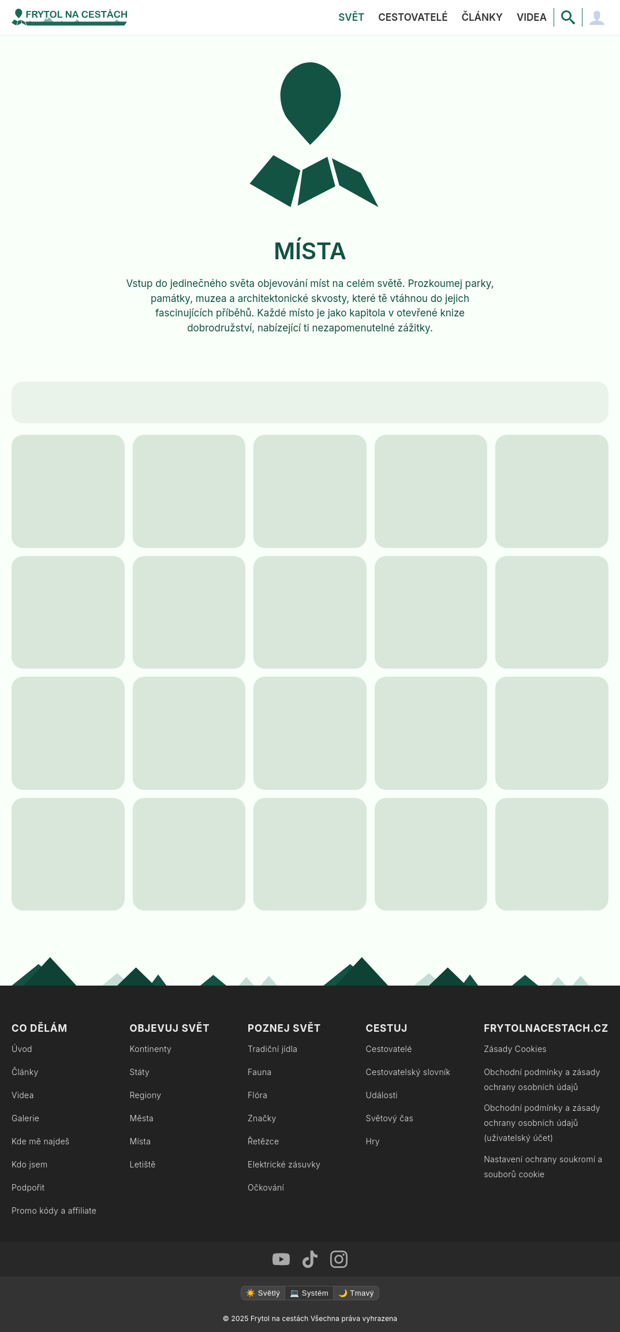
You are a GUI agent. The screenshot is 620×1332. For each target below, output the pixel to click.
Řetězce (263, 1141)
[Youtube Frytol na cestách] (281, 1259)
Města (142, 1118)
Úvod (22, 1049)
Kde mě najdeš (40, 1141)
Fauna (259, 1072)
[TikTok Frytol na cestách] (310, 1259)
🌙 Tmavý (356, 1293)
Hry (373, 1141)
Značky (262, 1118)
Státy (140, 1072)
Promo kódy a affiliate (54, 1210)
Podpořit (28, 1187)
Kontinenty (151, 1049)
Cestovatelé (412, 17)
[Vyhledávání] (568, 17)
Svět (351, 17)
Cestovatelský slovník (408, 1072)
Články (482, 17)
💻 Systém (309, 1293)
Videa (532, 17)
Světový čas (389, 1118)
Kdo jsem (30, 1164)
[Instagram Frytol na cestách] (338, 1259)
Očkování (266, 1187)
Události (382, 1095)
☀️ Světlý (263, 1293)
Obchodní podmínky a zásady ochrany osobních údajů (542, 1079)
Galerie (25, 1118)
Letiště (143, 1164)
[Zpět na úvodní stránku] (69, 17)
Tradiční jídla (272, 1049)
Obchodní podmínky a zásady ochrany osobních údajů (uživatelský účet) (542, 1123)
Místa (140, 1141)
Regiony (146, 1095)
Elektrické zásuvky (284, 1164)
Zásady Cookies (515, 1049)
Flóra (257, 1095)
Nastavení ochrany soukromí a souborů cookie (543, 1166)
